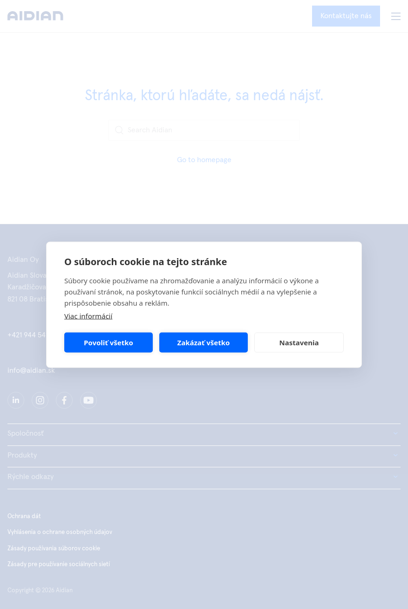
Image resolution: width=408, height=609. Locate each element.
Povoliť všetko (108, 342)
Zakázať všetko (203, 342)
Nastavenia (299, 342)
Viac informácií (88, 315)
